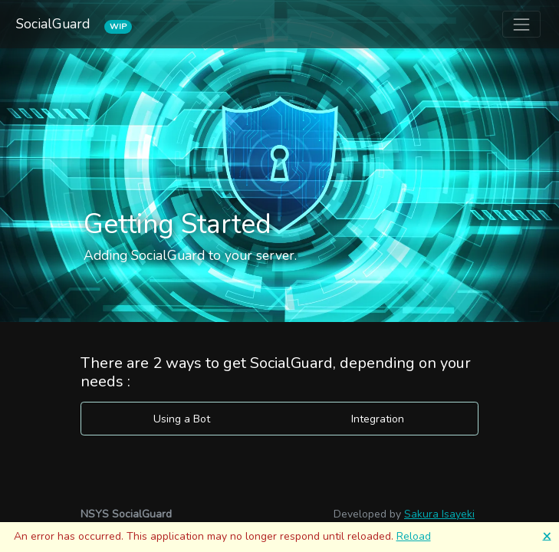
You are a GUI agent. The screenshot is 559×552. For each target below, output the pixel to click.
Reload (413, 536)
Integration (377, 419)
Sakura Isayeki (439, 514)
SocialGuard (55, 24)
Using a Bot (181, 419)
